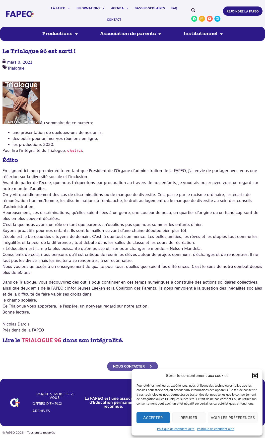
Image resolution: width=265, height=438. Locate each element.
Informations (90, 8)
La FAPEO (60, 8)
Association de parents (130, 34)
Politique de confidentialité (176, 429)
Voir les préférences (233, 418)
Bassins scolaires (150, 8)
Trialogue (15, 68)
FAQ (174, 8)
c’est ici (74, 150)
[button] (255, 375)
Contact (114, 19)
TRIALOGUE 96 (41, 340)
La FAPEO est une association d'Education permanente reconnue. (113, 402)
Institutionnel (203, 34)
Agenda (119, 8)
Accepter (153, 418)
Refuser (189, 418)
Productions (60, 34)
